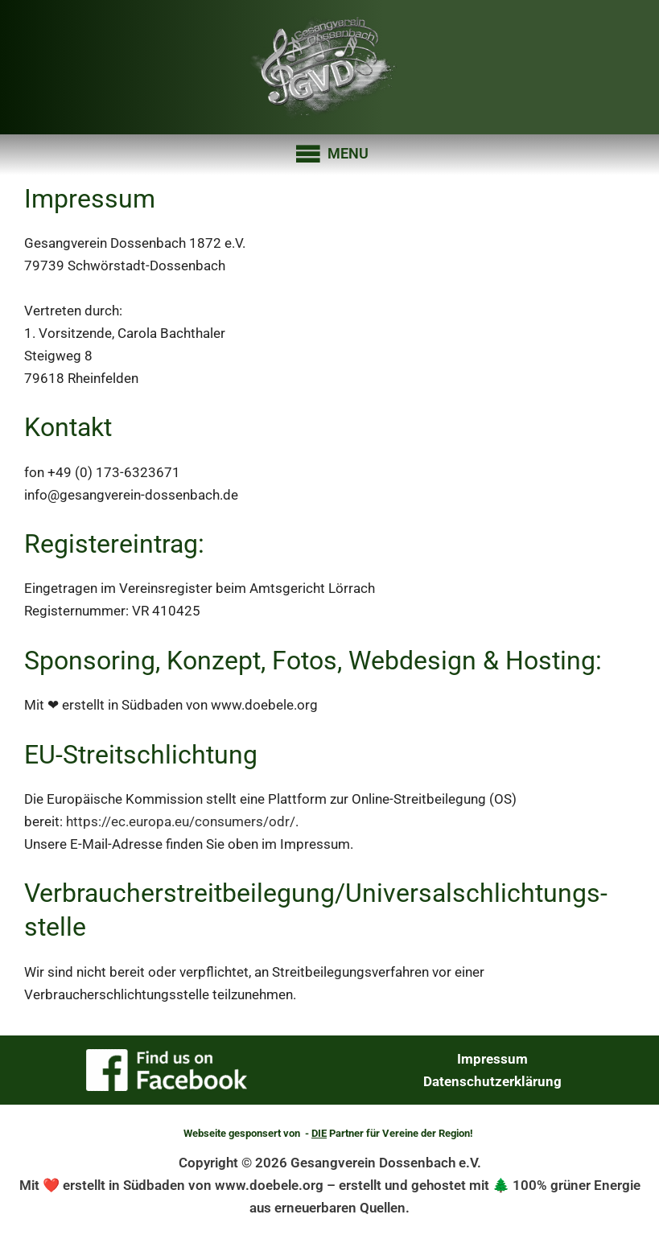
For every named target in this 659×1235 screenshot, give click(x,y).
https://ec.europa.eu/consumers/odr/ (180, 821)
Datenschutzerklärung (492, 1081)
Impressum (492, 1059)
